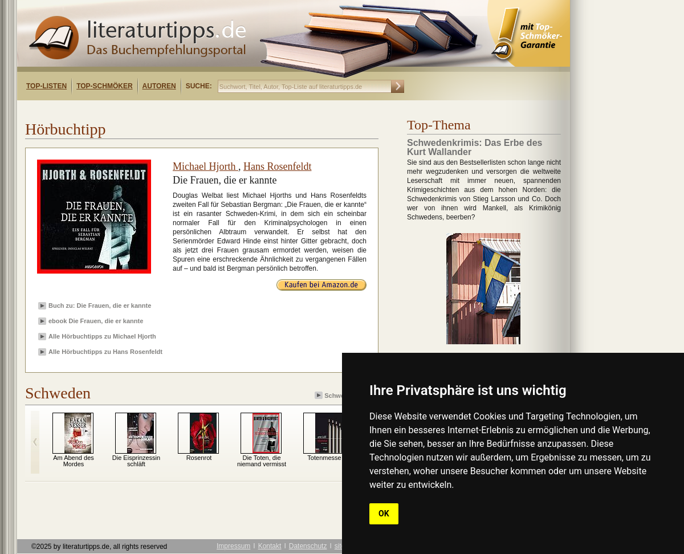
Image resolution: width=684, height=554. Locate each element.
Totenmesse (324, 457)
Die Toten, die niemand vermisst (261, 460)
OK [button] (383, 513)
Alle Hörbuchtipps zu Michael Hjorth (102, 336)
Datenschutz (308, 546)
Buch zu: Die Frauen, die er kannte (99, 305)
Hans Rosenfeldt (277, 166)
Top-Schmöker (104, 86)
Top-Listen (46, 86)
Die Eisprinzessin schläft (136, 460)
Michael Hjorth (205, 166)
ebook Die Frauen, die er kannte (95, 320)
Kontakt (270, 546)
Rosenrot (199, 457)
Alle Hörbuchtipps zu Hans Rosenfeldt (105, 351)
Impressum (233, 546)
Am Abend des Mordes (73, 460)
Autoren (159, 86)
